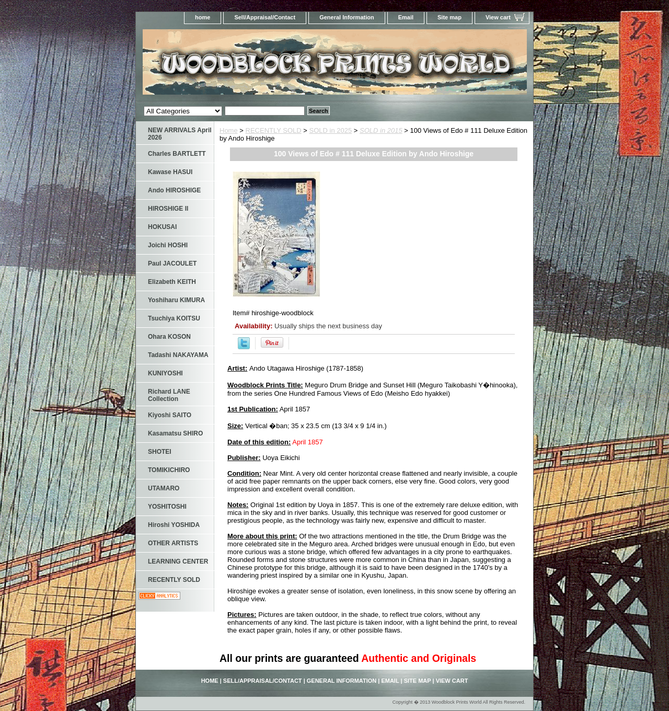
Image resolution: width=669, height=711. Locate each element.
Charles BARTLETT (177, 153)
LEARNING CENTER (178, 561)
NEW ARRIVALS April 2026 (180, 134)
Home (229, 130)
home (202, 17)
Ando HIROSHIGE (174, 190)
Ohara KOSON (169, 336)
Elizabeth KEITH (172, 281)
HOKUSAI (162, 227)
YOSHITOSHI (167, 506)
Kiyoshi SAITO (169, 415)
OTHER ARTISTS (173, 543)
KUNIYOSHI (165, 373)
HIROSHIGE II (168, 208)
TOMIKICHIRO (169, 470)
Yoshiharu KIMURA (176, 300)
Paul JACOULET (172, 263)
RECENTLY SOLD (274, 130)
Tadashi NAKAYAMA (178, 355)
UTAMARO (163, 488)
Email (405, 17)
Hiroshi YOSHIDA (174, 525)
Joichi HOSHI (168, 245)
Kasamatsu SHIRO (175, 433)
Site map (449, 17)
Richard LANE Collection (169, 395)
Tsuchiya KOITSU (174, 318)
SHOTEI (159, 451)
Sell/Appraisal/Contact (264, 17)
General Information (346, 17)
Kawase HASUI (170, 172)
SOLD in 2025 (330, 130)
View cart (498, 17)
